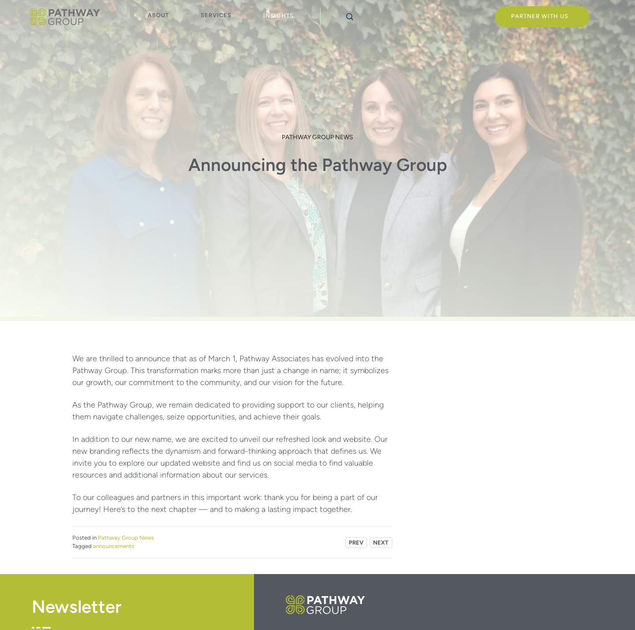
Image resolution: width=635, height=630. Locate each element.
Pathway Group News (317, 137)
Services (216, 15)
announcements (113, 546)
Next (380, 542)
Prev (356, 542)
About (158, 15)
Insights (278, 15)
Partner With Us (539, 16)
